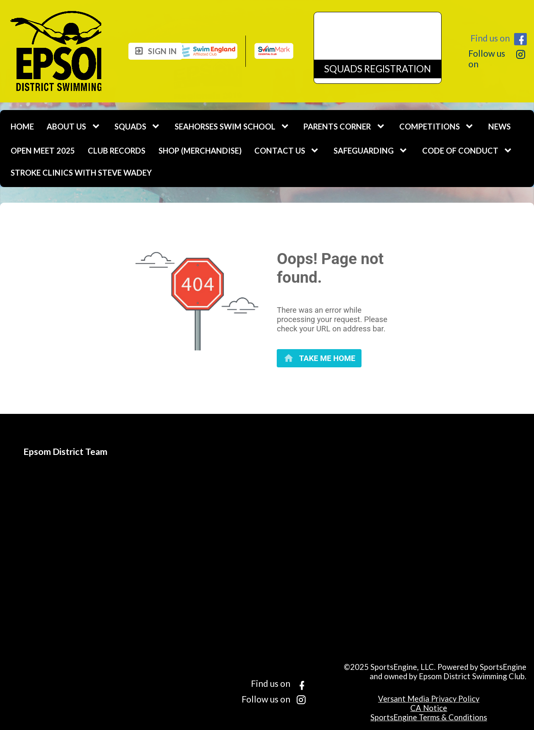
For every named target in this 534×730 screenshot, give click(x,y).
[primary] (319, 358)
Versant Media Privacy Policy (428, 698)
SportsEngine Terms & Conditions (428, 717)
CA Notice (428, 708)
